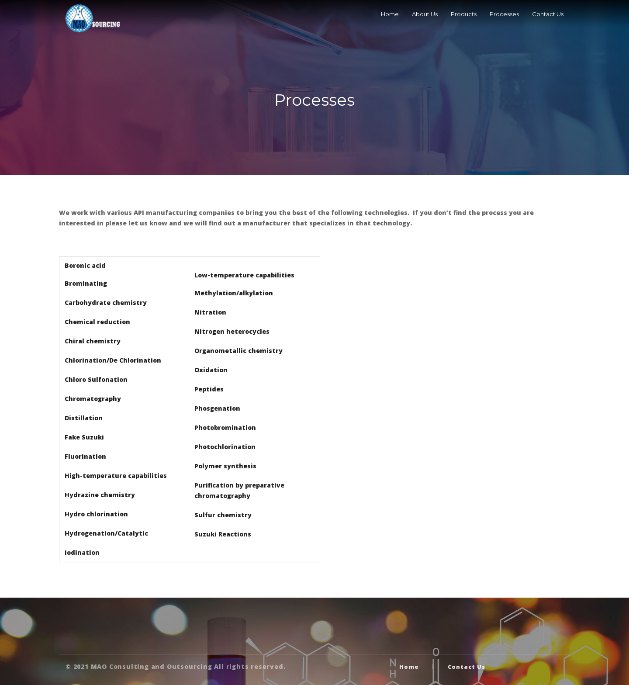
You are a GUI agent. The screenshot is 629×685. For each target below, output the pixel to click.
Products (464, 13)
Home (390, 13)
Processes (504, 13)
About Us (425, 13)
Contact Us (547, 13)
